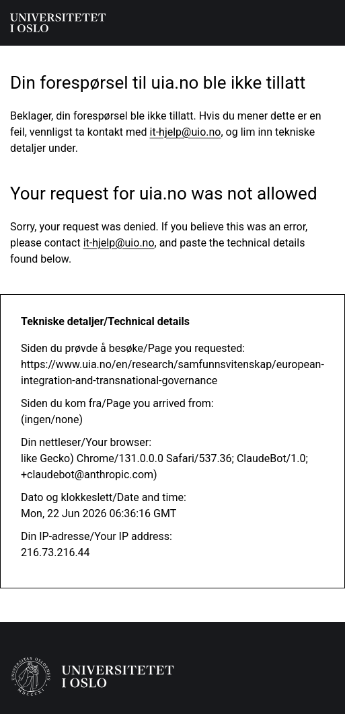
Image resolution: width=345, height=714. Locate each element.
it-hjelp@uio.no (185, 132)
